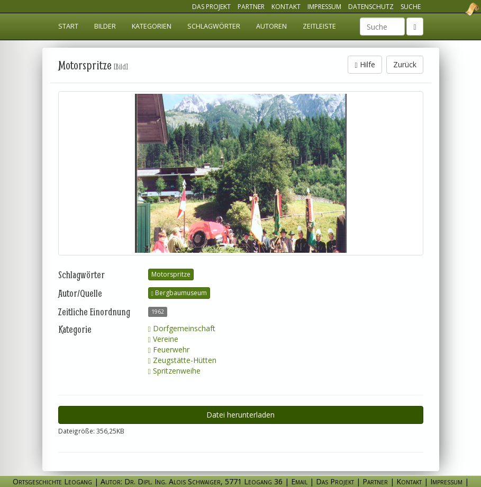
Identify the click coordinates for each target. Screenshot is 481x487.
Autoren (271, 26)
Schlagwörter (213, 26)
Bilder (105, 26)
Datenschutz (371, 6)
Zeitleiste (319, 26)
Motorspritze (170, 274)
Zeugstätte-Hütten (182, 360)
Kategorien (151, 26)
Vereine (163, 339)
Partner (251, 6)
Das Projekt (211, 6)
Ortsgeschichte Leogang (459, 9)
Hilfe (365, 64)
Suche (411, 6)
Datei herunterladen (240, 415)
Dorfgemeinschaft (181, 328)
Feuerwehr (168, 349)
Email (299, 481)
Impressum (324, 6)
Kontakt (286, 6)
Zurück (404, 64)
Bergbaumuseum (179, 292)
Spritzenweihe (174, 371)
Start (68, 26)
